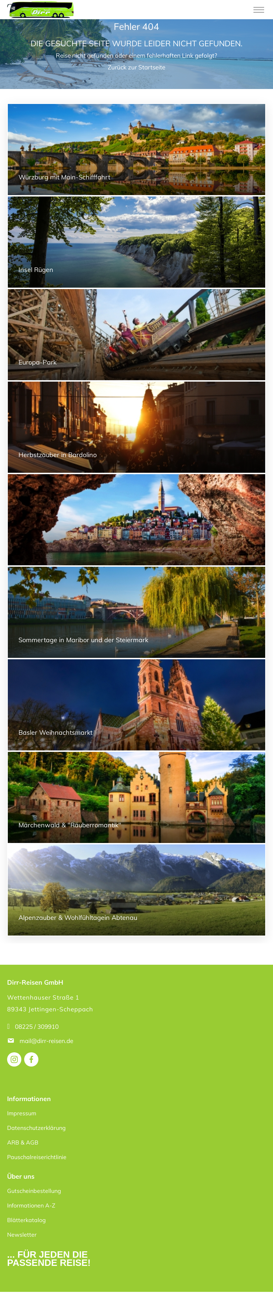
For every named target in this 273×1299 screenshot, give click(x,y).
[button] (15, 1283)
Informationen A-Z (31, 1205)
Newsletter (22, 1234)
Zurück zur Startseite (136, 67)
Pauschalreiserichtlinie (36, 1157)
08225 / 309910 (37, 1026)
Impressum (21, 1113)
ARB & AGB (22, 1142)
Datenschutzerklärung (36, 1127)
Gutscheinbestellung (34, 1190)
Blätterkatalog (26, 1220)
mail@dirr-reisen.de (47, 1040)
